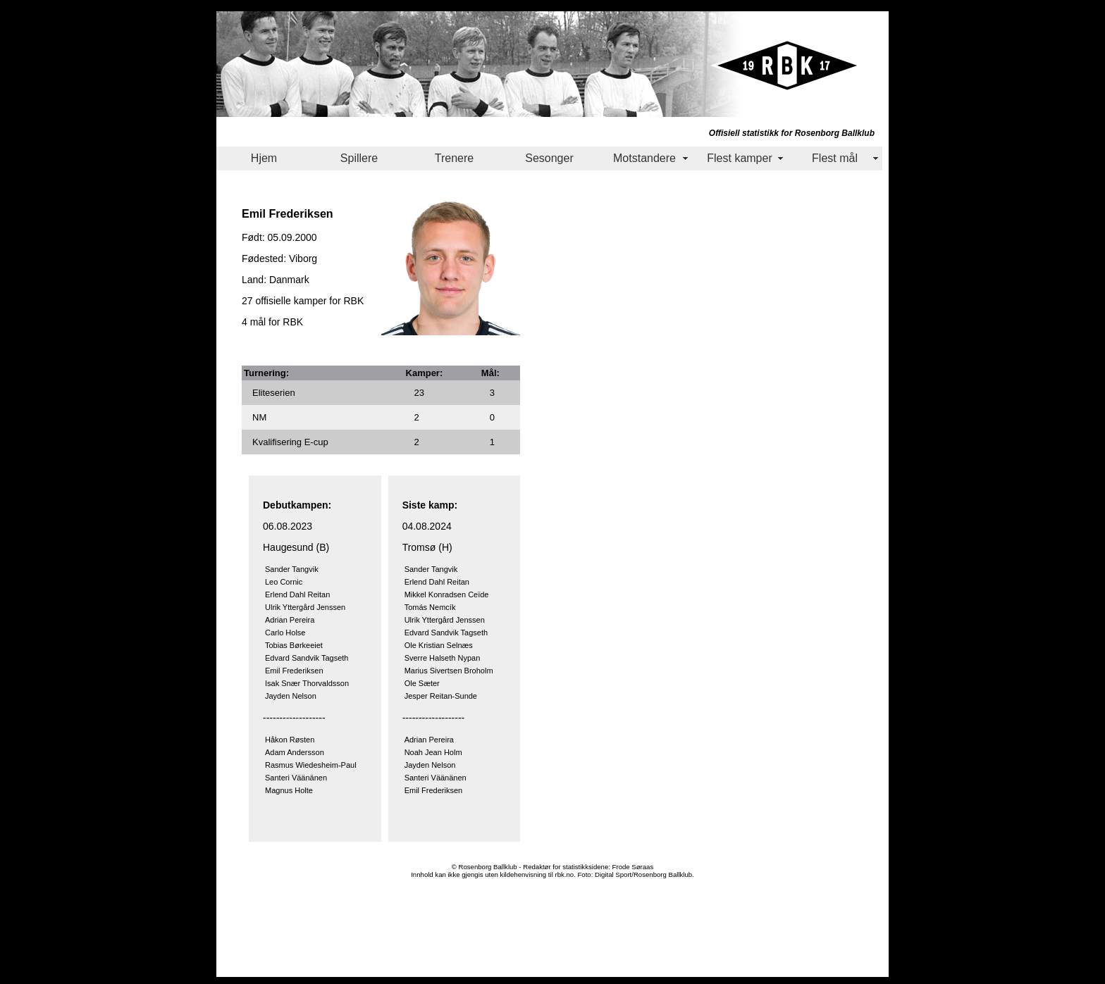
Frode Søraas (633, 867)
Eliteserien (273, 392)
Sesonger (549, 158)
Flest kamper (739, 158)
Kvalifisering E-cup (290, 442)
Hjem (264, 158)
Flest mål (835, 158)
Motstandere (644, 158)
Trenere (454, 158)
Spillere (359, 158)
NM (259, 417)
